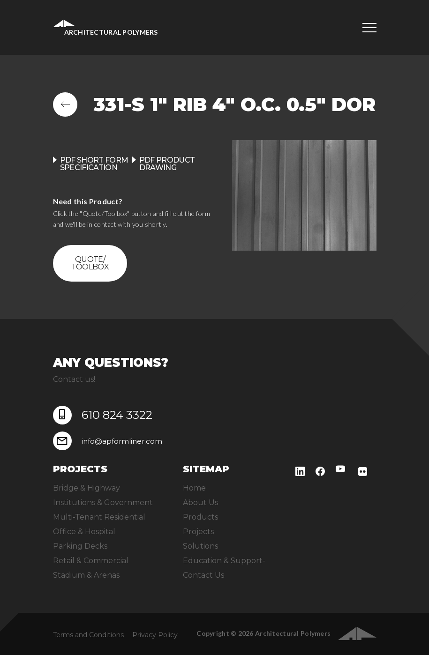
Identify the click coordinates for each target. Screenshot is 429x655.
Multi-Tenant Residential (99, 517)
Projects (198, 531)
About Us (200, 502)
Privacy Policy (155, 635)
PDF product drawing (167, 164)
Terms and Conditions (88, 635)
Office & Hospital (84, 531)
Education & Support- (224, 560)
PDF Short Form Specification (94, 164)
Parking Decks (80, 546)
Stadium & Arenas (86, 575)
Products (200, 517)
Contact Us (203, 575)
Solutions (200, 546)
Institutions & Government (103, 502)
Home (194, 488)
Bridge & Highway (86, 488)
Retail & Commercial (90, 560)
